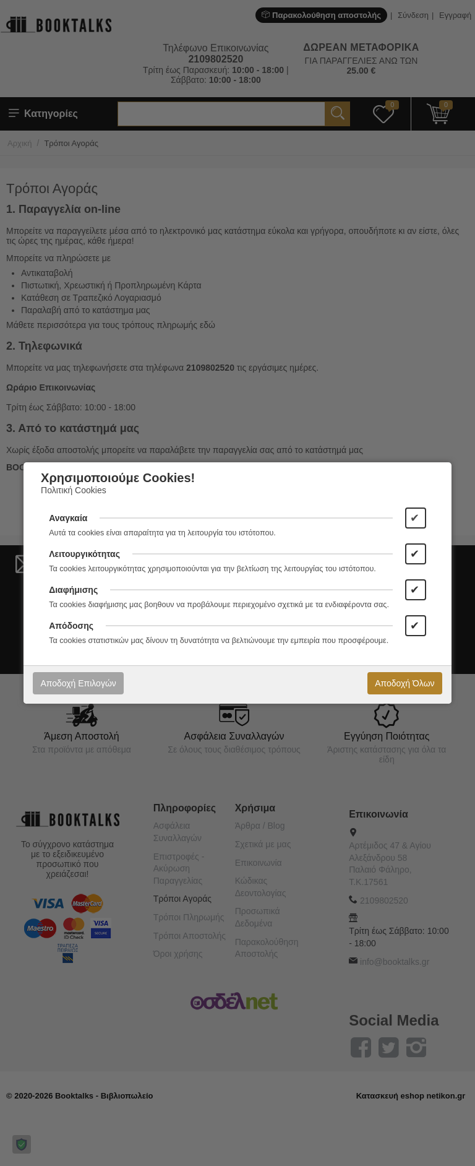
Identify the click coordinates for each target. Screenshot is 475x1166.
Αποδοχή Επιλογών (78, 683)
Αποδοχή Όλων (404, 683)
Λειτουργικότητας (84, 554)
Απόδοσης (71, 626)
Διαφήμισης (73, 590)
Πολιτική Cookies (73, 490)
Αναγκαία (68, 518)
